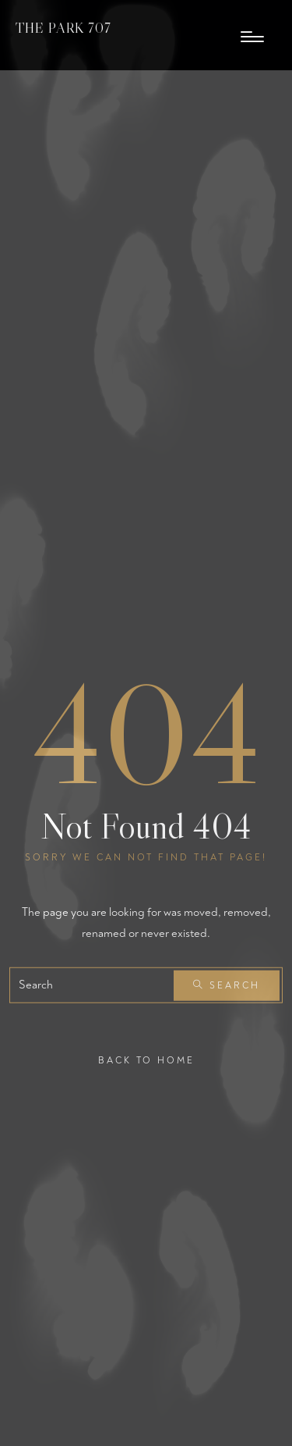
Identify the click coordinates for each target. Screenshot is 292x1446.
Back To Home (146, 1061)
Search (226, 986)
